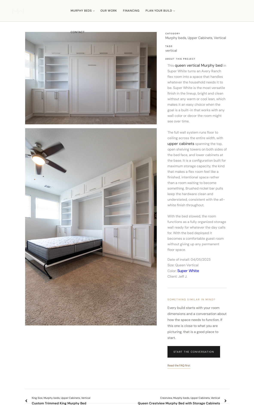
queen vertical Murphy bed (198, 65)
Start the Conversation (193, 352)
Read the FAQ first (178, 365)
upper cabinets (180, 143)
